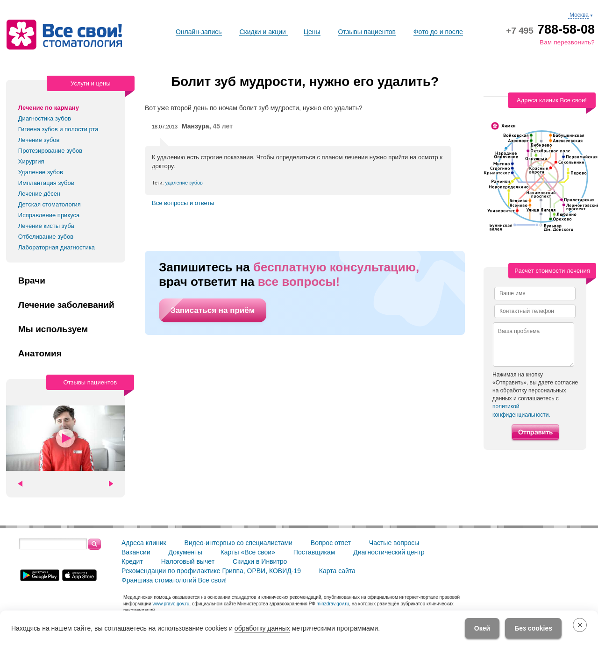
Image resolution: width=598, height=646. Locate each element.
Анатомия (40, 353)
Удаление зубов (40, 172)
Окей (482, 628)
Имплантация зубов (46, 182)
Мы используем (53, 329)
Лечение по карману (48, 107)
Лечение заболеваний (66, 305)
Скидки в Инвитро (260, 561)
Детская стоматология (49, 204)
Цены (312, 31)
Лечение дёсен (39, 193)
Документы (185, 552)
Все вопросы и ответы (183, 202)
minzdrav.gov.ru (333, 603)
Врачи (31, 280)
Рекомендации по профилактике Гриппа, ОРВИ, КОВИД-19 (211, 571)
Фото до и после (438, 31)
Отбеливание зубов (45, 236)
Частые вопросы (394, 543)
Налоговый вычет (187, 561)
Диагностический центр (388, 552)
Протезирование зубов (50, 150)
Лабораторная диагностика (56, 247)
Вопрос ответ (331, 543)
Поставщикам (314, 552)
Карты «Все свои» (248, 552)
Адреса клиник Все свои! (552, 100)
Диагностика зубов (44, 118)
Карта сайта (337, 571)
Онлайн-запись (199, 31)
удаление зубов (184, 182)
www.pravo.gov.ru (171, 603)
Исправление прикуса (49, 215)
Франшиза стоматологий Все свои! (174, 580)
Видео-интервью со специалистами (238, 543)
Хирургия (31, 161)
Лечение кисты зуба (46, 225)
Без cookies (533, 628)
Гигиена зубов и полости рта (58, 129)
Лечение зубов (39, 139)
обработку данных (262, 628)
